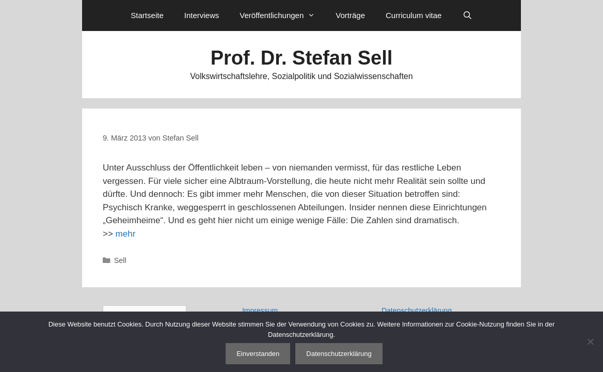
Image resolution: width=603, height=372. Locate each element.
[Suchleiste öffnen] (467, 15)
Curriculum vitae (413, 15)
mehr (126, 234)
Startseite (147, 15)
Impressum (260, 310)
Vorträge (350, 15)
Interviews (201, 15)
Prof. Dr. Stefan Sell (302, 58)
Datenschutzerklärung (417, 310)
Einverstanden (257, 354)
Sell (120, 260)
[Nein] (590, 341)
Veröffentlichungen (282, 15)
